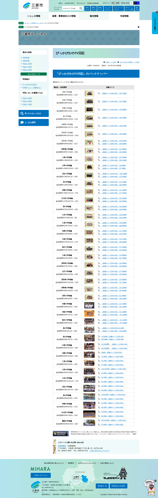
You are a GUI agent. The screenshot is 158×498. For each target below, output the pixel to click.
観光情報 (94, 16)
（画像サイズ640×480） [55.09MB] (114, 290)
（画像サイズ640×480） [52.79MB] (114, 258)
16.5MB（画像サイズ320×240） (112, 386)
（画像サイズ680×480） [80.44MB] (114, 152)
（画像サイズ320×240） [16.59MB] (114, 206)
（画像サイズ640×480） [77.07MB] (114, 193)
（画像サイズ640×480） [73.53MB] (114, 176)
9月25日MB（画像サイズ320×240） (114, 420)
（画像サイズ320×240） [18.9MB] (113, 165)
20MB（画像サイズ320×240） (112, 352)
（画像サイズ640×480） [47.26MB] (114, 323)
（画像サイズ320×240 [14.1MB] (112, 328)
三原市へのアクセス (41, 475)
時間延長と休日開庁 (118, 486)
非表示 (157, 12)
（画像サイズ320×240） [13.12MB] (114, 320)
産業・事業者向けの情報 (64, 16)
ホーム (27, 23)
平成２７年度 (27, 104)
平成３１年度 (27, 64)
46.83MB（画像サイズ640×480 (112, 339)
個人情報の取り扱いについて (54, 463)
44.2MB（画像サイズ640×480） (112, 373)
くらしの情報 (33, 16)
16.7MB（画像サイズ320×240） (112, 377)
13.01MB (104, 344)
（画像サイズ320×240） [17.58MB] (114, 271)
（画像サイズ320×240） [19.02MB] (114, 215)
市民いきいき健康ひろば (33, 93)
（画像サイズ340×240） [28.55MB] (114, 134)
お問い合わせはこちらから (99, 451)
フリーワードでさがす (58, 8)
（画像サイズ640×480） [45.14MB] (114, 307)
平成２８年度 (27, 101)
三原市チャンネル (37, 23)
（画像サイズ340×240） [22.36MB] (114, 149)
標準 (117, 3)
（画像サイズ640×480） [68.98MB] (114, 226)
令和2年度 (26, 61)
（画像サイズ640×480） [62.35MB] (114, 250)
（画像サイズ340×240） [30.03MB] (114, 118)
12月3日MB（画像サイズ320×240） (114, 369)
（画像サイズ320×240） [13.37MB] (114, 239)
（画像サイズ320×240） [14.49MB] (114, 279)
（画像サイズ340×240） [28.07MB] (114, 126)
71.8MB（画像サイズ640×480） (112, 356)
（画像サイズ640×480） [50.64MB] (114, 331)
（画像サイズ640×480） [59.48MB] (114, 266)
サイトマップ (81, 3)
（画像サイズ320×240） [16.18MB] (114, 263)
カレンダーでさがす (108, 8)
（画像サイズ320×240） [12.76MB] (114, 304)
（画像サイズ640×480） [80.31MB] (114, 160)
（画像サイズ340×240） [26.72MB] (114, 93)
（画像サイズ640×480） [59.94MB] (114, 209)
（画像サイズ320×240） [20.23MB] (114, 174)
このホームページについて (87, 463)
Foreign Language (93, 3)
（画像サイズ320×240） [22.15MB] (114, 157)
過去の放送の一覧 (34, 74)
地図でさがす (100, 8)
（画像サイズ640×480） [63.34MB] (114, 274)
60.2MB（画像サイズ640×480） (112, 382)
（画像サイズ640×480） (119, 348)
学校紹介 (26, 79)
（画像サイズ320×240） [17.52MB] (114, 247)
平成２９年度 (27, 70)
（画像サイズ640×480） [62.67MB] (114, 234)
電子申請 (137, 8)
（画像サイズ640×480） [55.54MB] (114, 201)
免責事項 (71, 463)
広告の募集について (107, 463)
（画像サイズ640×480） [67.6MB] (113, 168)
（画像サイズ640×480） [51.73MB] (114, 282)
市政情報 (124, 16)
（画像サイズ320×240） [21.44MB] (114, 190)
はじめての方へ (70, 3)
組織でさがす (94, 8)
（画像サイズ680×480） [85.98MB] (114, 144)
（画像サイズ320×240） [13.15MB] (114, 312)
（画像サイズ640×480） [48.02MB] (114, 298)
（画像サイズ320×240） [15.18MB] (114, 288)
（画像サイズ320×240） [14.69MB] (114, 255)
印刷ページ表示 (111, 62)
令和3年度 (26, 57)
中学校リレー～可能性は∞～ (32, 87)
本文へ (61, 3)
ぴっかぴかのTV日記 (32, 27)
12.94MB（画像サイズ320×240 (112, 336)
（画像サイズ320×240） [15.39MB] (114, 198)
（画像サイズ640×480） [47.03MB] (114, 315)
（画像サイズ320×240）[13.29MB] (113, 296)
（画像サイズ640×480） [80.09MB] (114, 185)
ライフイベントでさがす (118, 8)
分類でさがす (87, 8)
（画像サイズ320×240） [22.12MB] (114, 182)
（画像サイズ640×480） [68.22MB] (114, 218)
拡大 (113, 3)
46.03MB (104, 348)
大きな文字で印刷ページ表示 (129, 62)
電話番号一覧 (102, 486)
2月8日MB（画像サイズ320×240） (113, 395)
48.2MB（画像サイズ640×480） (112, 407)
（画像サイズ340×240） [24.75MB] (114, 101)
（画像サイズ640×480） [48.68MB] (114, 242)
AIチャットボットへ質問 (129, 8)
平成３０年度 (27, 67)
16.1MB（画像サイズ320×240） (112, 361)
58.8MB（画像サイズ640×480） (112, 390)
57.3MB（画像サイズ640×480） (112, 365)
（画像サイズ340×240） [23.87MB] (114, 141)
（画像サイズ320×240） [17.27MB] (114, 231)
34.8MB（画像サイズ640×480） (112, 416)
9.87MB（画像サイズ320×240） (112, 412)
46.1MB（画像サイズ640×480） (112, 399)
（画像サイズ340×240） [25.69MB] (114, 109)
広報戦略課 (62, 446)
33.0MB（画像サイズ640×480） (112, 424)
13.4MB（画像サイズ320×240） (112, 403)
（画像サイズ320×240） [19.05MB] (114, 223)
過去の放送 (27, 52)
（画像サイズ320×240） (119, 344)
